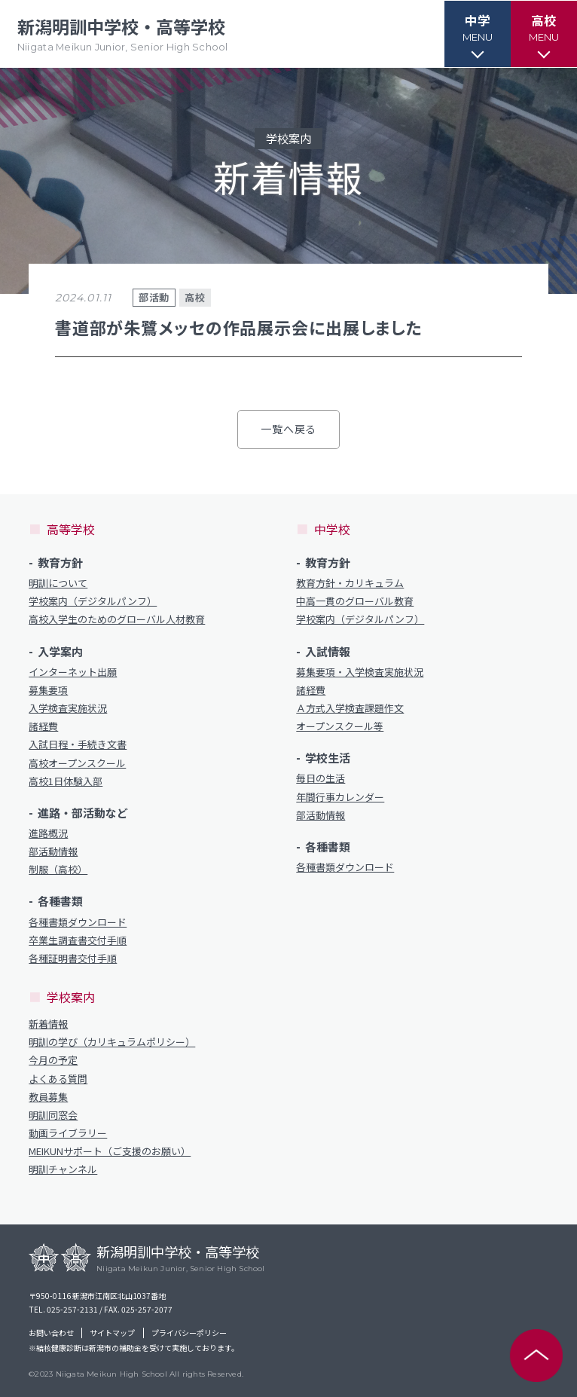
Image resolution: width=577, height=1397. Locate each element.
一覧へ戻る (289, 428)
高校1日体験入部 (65, 781)
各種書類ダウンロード (78, 922)
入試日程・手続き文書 (78, 744)
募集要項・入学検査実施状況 (359, 672)
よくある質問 (58, 1079)
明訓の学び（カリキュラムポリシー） (112, 1042)
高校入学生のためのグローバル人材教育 (117, 619)
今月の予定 (53, 1060)
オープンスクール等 (339, 726)
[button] (475, 34)
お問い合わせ (51, 1333)
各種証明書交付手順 (73, 958)
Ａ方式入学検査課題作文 (350, 708)
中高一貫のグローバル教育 (355, 601)
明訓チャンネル (63, 1169)
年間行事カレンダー (340, 797)
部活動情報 (53, 851)
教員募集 (48, 1097)
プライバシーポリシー (189, 1333)
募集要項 (48, 690)
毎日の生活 (320, 778)
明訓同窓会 (53, 1115)
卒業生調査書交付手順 (78, 940)
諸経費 (43, 726)
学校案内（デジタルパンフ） (93, 601)
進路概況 (48, 833)
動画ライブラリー (68, 1133)
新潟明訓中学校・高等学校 (125, 34)
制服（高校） (58, 869)
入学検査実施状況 (68, 708)
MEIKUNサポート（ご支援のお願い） (110, 1151)
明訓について (58, 583)
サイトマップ (112, 1333)
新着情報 (48, 1024)
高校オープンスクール (77, 763)
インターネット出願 (73, 672)
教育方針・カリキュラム (350, 583)
